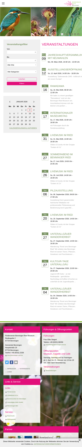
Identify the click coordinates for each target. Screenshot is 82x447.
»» (31, 101)
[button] (7, 362)
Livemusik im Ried (61, 135)
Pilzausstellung (61, 190)
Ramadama (57, 86)
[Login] (8, 372)
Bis (8, 57)
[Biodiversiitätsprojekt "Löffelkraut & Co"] (11, 395)
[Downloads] (10, 416)
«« (12, 101)
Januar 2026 (21, 102)
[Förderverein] (10, 392)
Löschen (22, 79)
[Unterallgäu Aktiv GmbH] (14, 402)
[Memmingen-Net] (11, 406)
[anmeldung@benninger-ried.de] (55, 344)
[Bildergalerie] (10, 419)
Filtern (21, 83)
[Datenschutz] (23, 368)
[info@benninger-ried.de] (14, 355)
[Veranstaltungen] (50, 370)
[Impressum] (10, 368)
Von (8, 49)
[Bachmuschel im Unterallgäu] (15, 399)
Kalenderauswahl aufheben (23, 128)
